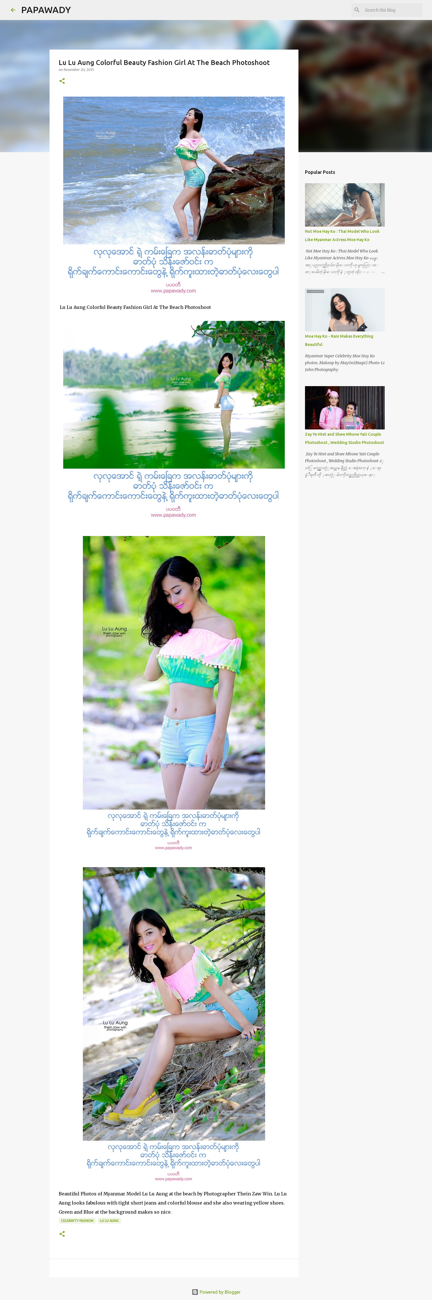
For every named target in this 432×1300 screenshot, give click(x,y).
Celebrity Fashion (77, 1220)
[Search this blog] (393, 10)
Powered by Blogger (216, 1292)
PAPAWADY (46, 10)
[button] (62, 81)
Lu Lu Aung (109, 1220)
